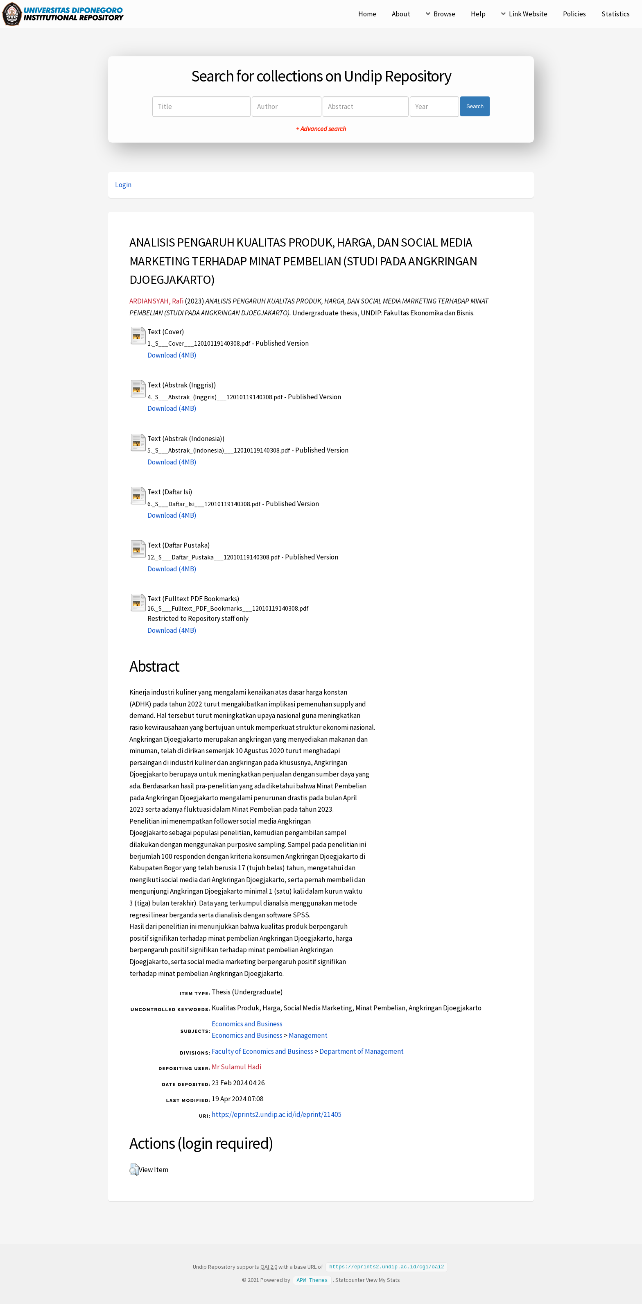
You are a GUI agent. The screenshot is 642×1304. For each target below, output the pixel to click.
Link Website (528, 13)
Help (478, 13)
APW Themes (312, 1279)
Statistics (615, 13)
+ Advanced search (321, 129)
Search (475, 106)
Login (123, 184)
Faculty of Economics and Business (262, 1051)
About (401, 13)
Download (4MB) (172, 355)
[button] (134, 1170)
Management (308, 1035)
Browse (444, 13)
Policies (574, 13)
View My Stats (383, 1279)
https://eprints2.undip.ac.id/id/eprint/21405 (277, 1114)
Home (367, 13)
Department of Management (361, 1051)
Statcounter (350, 1279)
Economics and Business (247, 1023)
